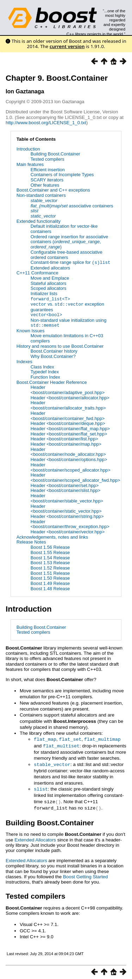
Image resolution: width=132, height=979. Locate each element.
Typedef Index (45, 370)
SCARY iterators (47, 179)
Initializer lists (44, 293)
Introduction (28, 149)
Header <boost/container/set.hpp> (65, 484)
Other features (45, 185)
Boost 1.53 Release (50, 561)
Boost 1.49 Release (50, 582)
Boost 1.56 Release (50, 546)
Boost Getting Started (85, 873)
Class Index (42, 365)
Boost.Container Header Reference (52, 381)
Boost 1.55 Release (50, 551)
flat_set (70, 738)
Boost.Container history (54, 350)
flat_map (45, 738)
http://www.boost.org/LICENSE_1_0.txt (46, 122)
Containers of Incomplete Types (62, 174)
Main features (30, 164)
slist (41, 787)
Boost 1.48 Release (50, 587)
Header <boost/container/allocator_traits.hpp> (68, 404)
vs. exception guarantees (67, 306)
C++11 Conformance (37, 272)
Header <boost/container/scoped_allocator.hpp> (71, 466)
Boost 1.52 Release (50, 567)
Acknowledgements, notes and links (52, 536)
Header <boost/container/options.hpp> (69, 458)
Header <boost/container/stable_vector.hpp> (67, 497)
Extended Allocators (35, 836)
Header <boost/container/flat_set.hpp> (69, 432)
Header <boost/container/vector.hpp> (68, 530)
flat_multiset (61, 744)
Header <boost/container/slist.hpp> (65, 489)
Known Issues (31, 329)
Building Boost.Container (55, 153)
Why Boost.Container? (53, 355)
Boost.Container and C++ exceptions (53, 190)
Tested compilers (47, 159)
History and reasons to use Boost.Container (60, 345)
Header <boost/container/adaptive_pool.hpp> (68, 389)
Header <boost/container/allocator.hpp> (70, 396)
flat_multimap (102, 738)
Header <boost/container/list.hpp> (64, 437)
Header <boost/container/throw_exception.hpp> (70, 523)
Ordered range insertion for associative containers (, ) (69, 241)
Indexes (24, 360)
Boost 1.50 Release (50, 577)
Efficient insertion (48, 169)
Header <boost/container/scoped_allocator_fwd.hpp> (75, 476)
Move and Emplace (50, 277)
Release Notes (31, 541)
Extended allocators (50, 267)
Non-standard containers (41, 195)
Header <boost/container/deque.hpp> (68, 422)
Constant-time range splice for (71, 262)
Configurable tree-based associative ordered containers (66, 254)
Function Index (45, 376)
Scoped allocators (49, 288)
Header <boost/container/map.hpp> (66, 443)
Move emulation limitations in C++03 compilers (67, 337)
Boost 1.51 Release (50, 571)
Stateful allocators (49, 283)
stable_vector (52, 762)
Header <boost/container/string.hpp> (67, 515)
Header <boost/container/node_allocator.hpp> (68, 451)
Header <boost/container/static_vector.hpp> (66, 507)
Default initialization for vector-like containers (64, 229)
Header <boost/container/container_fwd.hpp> (68, 414)
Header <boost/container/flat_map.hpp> (70, 427)
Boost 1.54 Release (50, 556)
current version (67, 46)
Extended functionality (39, 221)
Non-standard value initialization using (69, 322)
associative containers (72, 205)
